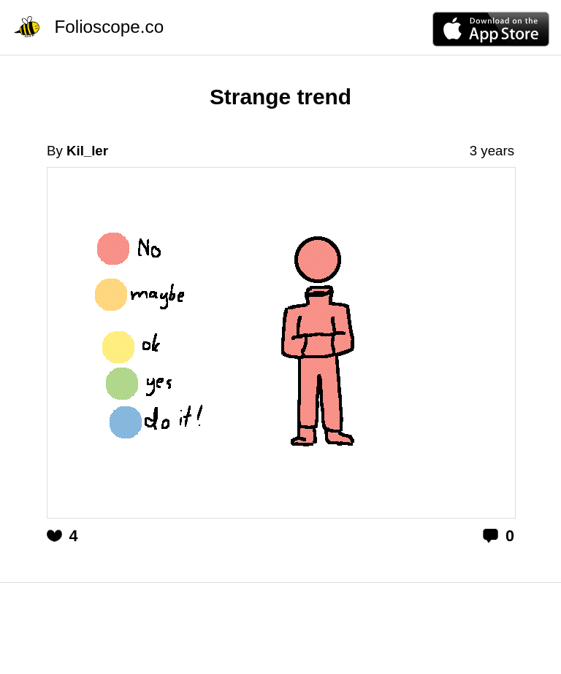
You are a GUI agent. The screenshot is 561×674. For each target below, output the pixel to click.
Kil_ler (87, 150)
